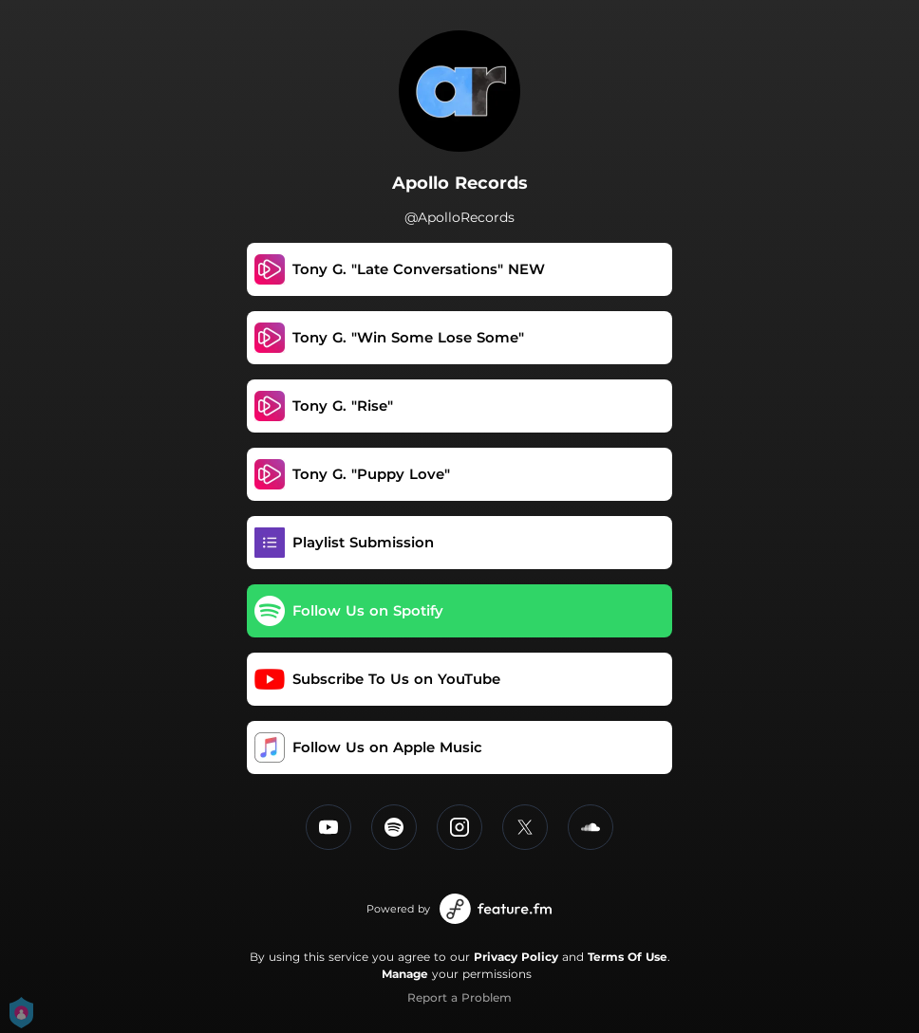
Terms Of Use (627, 957)
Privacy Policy (516, 957)
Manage (405, 974)
